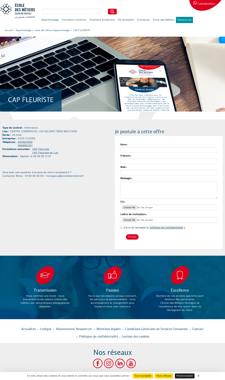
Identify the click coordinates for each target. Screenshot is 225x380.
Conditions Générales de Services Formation (156, 329)
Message (125, 178)
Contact (198, 329)
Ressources (184, 20)
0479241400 (25, 142)
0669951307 (25, 145)
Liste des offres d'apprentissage (52, 30)
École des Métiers (163, 20)
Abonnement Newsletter (74, 329)
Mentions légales (109, 329)
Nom (123, 144)
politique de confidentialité (166, 227)
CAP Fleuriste (40, 149)
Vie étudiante (126, 20)
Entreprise (143, 20)
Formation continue (74, 20)
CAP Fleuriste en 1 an (45, 152)
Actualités (28, 329)
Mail (122, 167)
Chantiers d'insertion (102, 20)
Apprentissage (50, 20)
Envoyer (132, 236)
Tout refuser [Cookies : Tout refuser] (163, 376)
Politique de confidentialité (98, 337)
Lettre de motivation (132, 214)
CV (122, 202)
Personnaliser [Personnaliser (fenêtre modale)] (184, 376)
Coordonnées (206, 4)
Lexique (45, 329)
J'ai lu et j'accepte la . (152, 228)
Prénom (125, 156)
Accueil (8, 30)
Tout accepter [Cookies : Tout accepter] (142, 376)
